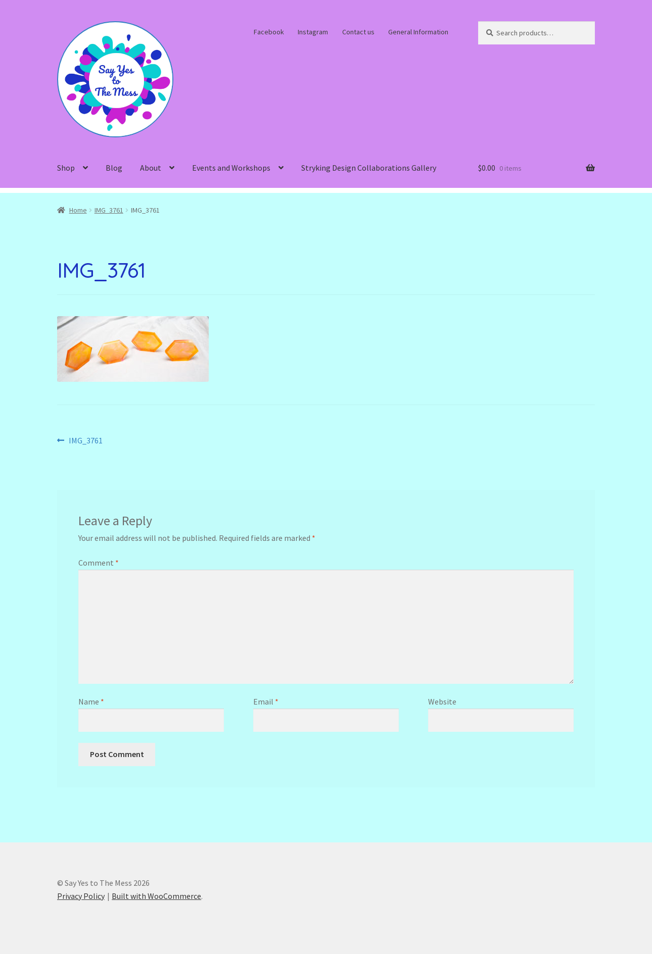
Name (91, 701)
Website (442, 701)
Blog (114, 168)
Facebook (269, 31)
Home (78, 210)
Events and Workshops (231, 168)
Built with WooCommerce (156, 896)
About (150, 168)
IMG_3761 (109, 210)
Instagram (313, 31)
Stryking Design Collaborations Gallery (368, 168)
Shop (66, 168)
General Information (418, 31)
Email (265, 701)
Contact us (358, 31)
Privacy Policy (81, 896)
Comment (98, 563)
